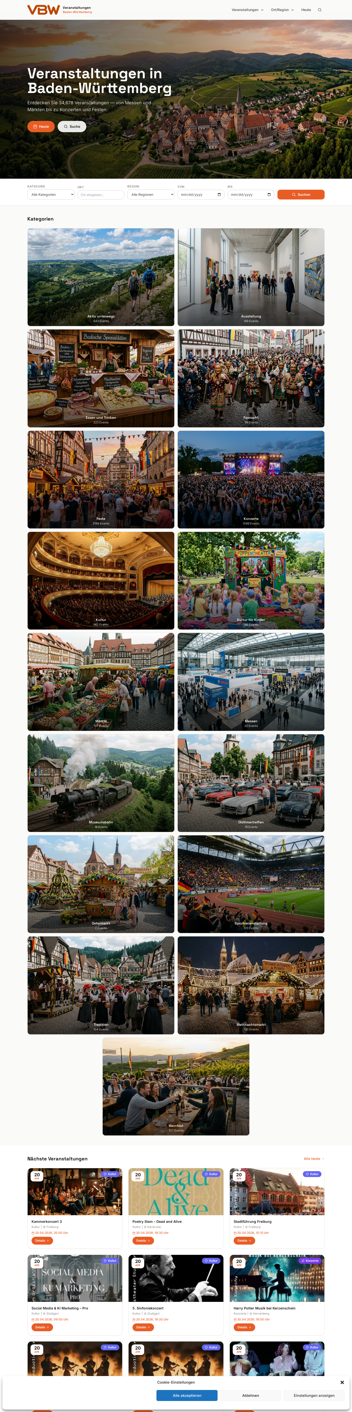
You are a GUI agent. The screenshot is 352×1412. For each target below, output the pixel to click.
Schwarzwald (190, 1354)
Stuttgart (51, 658)
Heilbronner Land (193, 1292)
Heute (306, 10)
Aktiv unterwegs (117, 1285)
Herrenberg (259, 658)
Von (181, 186)
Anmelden (216, 1165)
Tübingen (34, 1326)
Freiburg (50, 572)
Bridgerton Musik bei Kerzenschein (61, 740)
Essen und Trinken (118, 1299)
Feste (108, 1312)
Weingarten (52, 745)
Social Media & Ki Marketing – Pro (60, 653)
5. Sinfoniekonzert (148, 653)
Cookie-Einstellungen (273, 1319)
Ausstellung (113, 1292)
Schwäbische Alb (194, 1347)
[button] (342, 1382)
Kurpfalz (186, 1312)
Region (133, 186)
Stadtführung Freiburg (253, 566)
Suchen (301, 194)
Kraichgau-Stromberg (197, 1306)
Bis (230, 186)
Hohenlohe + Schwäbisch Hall (203, 1299)
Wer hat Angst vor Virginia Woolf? (262, 740)
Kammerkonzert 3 (47, 566)
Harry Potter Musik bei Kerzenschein (265, 653)
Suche (72, 126)
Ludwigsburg (37, 1319)
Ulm (30, 1333)
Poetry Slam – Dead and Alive (157, 566)
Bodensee (188, 1285)
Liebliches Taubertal (196, 1319)
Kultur (110, 519)
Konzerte (310, 605)
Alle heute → (314, 503)
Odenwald (188, 1333)
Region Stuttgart (193, 1340)
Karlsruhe (152, 572)
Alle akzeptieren (187, 1395)
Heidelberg (36, 1299)
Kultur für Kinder (117, 1333)
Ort (80, 187)
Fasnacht (111, 1306)
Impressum (265, 1299)
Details (42, 585)
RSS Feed (264, 1312)
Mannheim (35, 1312)
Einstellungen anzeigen (314, 1395)
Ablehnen (250, 1395)
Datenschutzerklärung (274, 1306)
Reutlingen (153, 745)
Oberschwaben (192, 1326)
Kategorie (36, 186)
